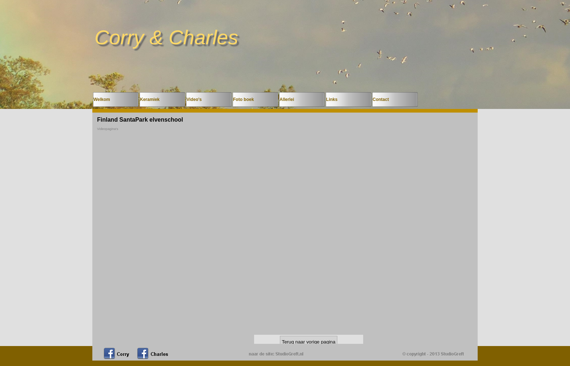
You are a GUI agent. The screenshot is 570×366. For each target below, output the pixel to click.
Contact (381, 99)
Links (331, 99)
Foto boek (243, 99)
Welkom (101, 99)
